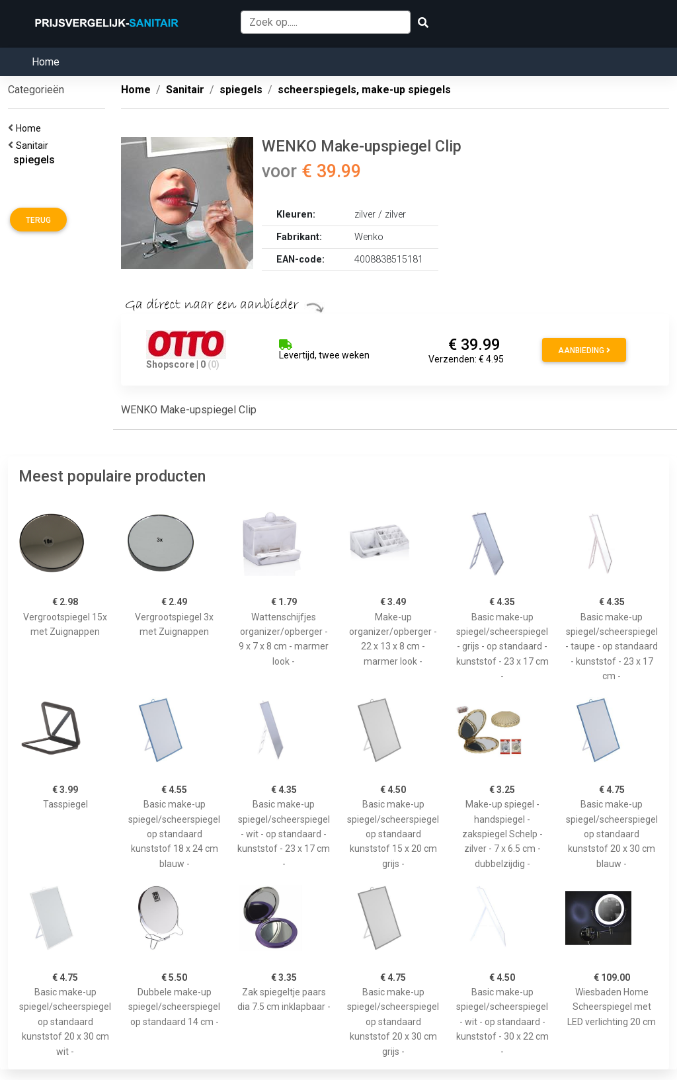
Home (46, 62)
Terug (38, 220)
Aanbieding (584, 350)
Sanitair (34, 145)
